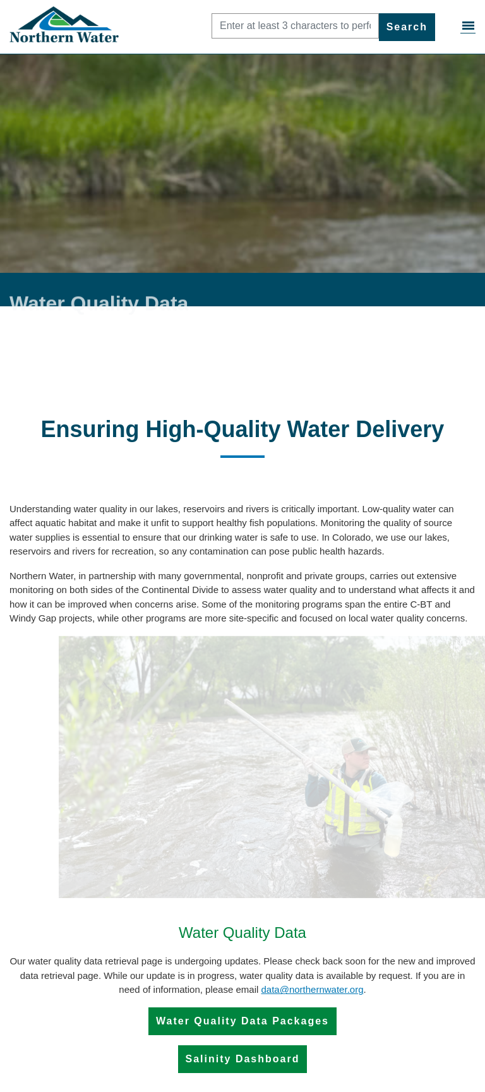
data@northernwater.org (312, 989)
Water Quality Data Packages (242, 1021)
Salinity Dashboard (243, 1058)
